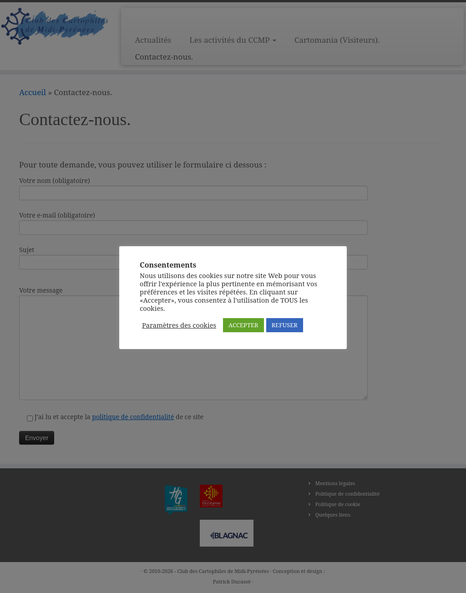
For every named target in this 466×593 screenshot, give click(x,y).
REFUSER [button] (285, 325)
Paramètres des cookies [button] (179, 325)
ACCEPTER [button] (243, 325)
